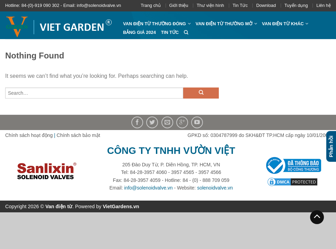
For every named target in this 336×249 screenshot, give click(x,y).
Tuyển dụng (296, 5)
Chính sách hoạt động (29, 135)
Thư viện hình (210, 5)
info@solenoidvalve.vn (148, 188)
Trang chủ (151, 5)
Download (266, 5)
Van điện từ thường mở (224, 23)
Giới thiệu (178, 5)
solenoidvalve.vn (215, 188)
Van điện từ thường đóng (154, 23)
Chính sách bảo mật (78, 135)
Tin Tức (240, 5)
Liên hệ (323, 5)
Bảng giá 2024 (139, 32)
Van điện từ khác (283, 23)
